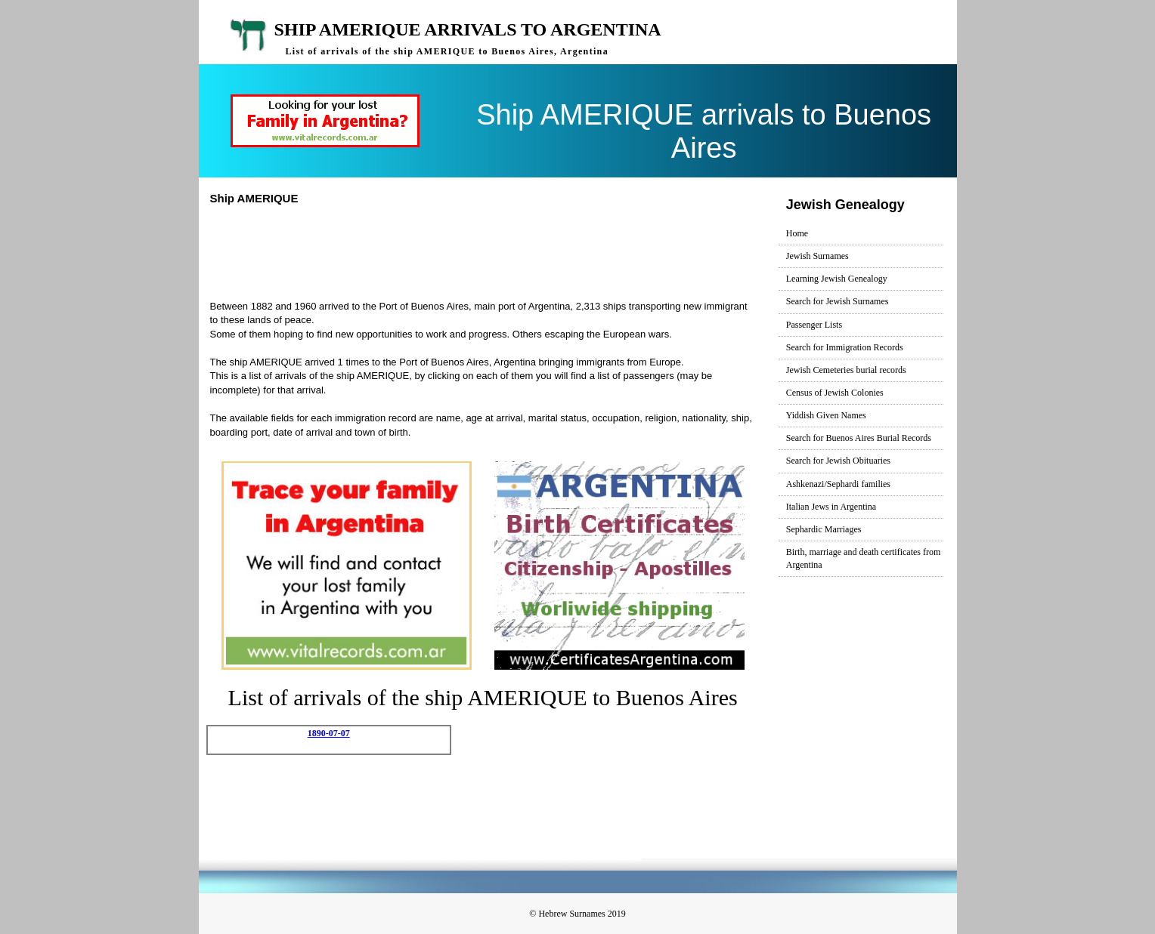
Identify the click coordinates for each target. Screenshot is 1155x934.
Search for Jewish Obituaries (838, 460)
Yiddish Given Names (826, 415)
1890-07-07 (329, 733)
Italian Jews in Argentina (831, 506)
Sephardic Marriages (824, 529)
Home (797, 233)
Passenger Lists (814, 324)
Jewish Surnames (817, 256)
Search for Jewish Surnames (837, 301)
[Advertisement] (489, 251)
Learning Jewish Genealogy (836, 278)
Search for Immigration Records (844, 347)
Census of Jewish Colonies (835, 392)
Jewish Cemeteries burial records (846, 370)
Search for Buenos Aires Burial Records (858, 438)
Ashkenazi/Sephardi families (838, 484)
